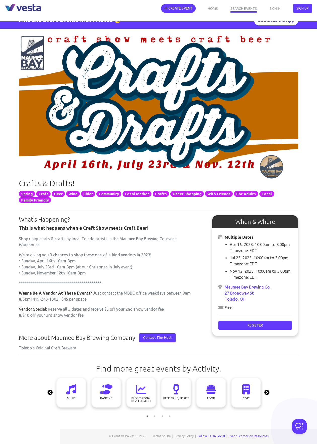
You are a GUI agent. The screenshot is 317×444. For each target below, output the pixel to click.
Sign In (275, 9)
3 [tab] (162, 416)
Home (213, 9)
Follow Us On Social (211, 436)
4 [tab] (169, 416)
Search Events (243, 9)
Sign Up (302, 8)
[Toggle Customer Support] (299, 426)
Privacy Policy (184, 436)
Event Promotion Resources (248, 436)
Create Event (178, 8)
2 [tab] (154, 416)
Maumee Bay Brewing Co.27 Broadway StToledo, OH (247, 293)
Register (255, 325)
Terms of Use (161, 436)
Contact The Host (157, 338)
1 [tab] (147, 416)
